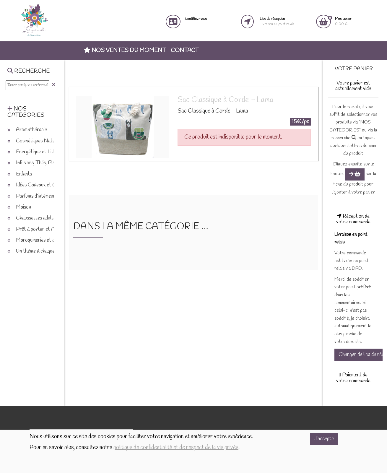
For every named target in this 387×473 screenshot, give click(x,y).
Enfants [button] (19, 174)
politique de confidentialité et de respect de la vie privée (175, 447)
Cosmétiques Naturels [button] (35, 141)
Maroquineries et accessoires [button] (41, 240)
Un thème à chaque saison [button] (37, 251)
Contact (185, 50)
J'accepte (324, 438)
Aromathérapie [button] (27, 129)
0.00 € (343, 21)
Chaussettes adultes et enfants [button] (43, 218)
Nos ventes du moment (125, 50)
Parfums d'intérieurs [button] (32, 196)
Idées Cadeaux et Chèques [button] (38, 185)
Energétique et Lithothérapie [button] (41, 152)
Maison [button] (19, 207)
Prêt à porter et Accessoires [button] (41, 229)
